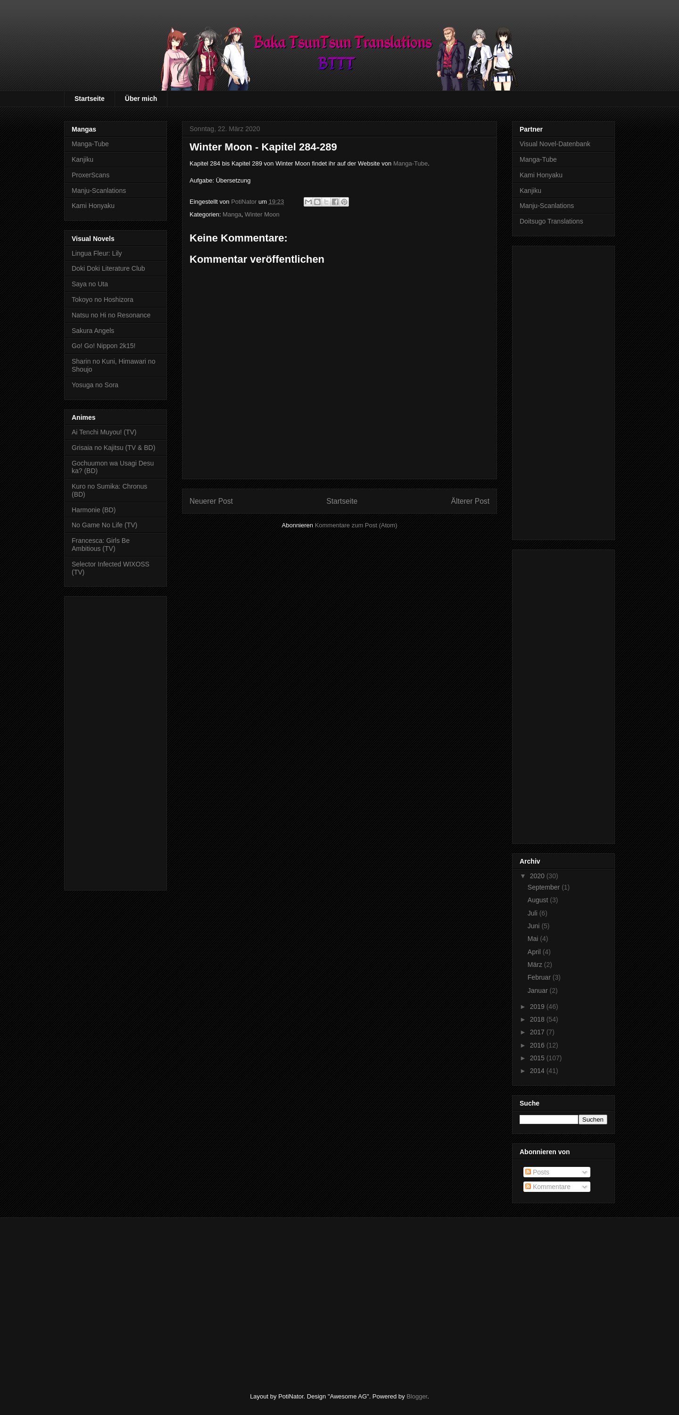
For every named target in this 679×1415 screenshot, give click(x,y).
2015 (538, 1058)
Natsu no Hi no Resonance (111, 315)
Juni (535, 926)
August (539, 900)
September (545, 887)
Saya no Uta (90, 284)
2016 (538, 1045)
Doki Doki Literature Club (108, 268)
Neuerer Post (211, 501)
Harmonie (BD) (94, 510)
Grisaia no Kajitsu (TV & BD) (113, 447)
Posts (537, 1172)
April (535, 952)
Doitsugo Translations (551, 221)
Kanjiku (82, 159)
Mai (534, 938)
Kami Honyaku (93, 205)
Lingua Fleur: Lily (97, 253)
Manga (232, 214)
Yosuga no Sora (95, 385)
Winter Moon (262, 214)
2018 (538, 1019)
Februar (540, 977)
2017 (538, 1032)
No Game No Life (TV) (104, 525)
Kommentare (548, 1186)
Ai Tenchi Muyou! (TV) (104, 432)
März (536, 964)
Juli (533, 913)
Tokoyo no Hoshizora (102, 299)
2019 (538, 1006)
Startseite (90, 98)
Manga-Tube (410, 163)
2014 (538, 1070)
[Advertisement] (115, 741)
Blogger (416, 1396)
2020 (538, 876)
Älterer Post (470, 501)
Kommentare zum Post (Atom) (356, 525)
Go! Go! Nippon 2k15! (103, 346)
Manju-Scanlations (99, 190)
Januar (539, 990)
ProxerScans (90, 175)
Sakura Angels (93, 330)
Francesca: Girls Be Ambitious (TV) (101, 544)
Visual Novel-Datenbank (555, 144)
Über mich (141, 98)
